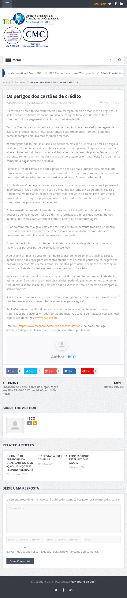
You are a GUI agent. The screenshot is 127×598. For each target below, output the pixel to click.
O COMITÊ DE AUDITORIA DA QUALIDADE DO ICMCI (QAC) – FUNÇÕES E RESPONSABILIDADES (20, 463)
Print (104, 102)
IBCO (20, 102)
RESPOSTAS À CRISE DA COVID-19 (52, 457)
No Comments (66, 102)
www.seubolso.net (46, 318)
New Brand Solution (83, 581)
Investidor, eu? (114, 387)
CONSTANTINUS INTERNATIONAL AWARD (79, 459)
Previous (10, 383)
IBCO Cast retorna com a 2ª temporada (74, 73)
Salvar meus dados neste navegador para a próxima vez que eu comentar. (52, 551)
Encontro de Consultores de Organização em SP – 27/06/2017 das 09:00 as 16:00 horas (30, 390)
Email (116, 102)
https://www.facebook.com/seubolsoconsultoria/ (49, 326)
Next (119, 383)
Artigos (53, 102)
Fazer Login (99, 3)
